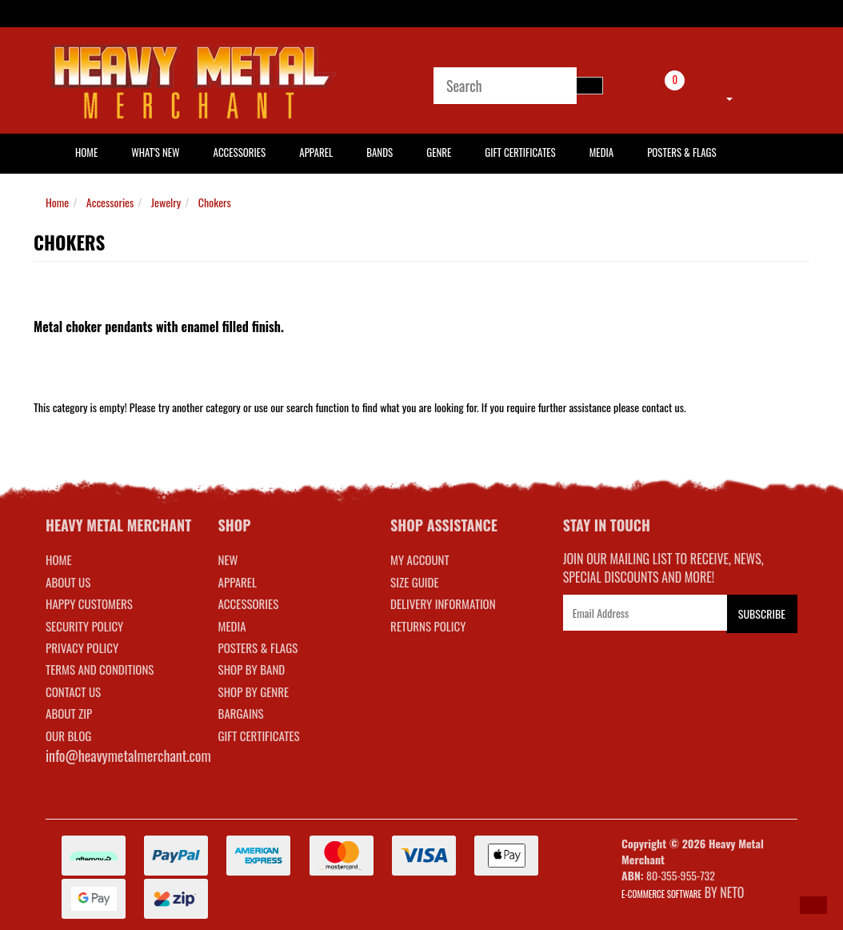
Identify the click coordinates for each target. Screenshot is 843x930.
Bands (379, 152)
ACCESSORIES (248, 603)
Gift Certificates (520, 152)
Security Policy (84, 626)
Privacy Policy (82, 647)
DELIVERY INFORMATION (443, 603)
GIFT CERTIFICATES (259, 735)
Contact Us (73, 691)
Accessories (240, 152)
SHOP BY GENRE (254, 691)
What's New (155, 152)
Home (57, 202)
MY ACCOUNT (419, 559)
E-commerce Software (661, 894)
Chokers (214, 202)
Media (601, 152)
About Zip (69, 713)
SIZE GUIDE (414, 582)
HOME (86, 152)
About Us (68, 582)
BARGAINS (241, 713)
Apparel (316, 152)
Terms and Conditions (100, 669)
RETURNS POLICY (427, 626)
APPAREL (237, 582)
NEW (228, 559)
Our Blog (68, 735)
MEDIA (232, 626)
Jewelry (166, 202)
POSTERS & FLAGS (258, 647)
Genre (438, 152)
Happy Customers (89, 603)
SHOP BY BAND (252, 669)
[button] (813, 905)
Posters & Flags (681, 152)
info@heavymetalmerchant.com (128, 755)
